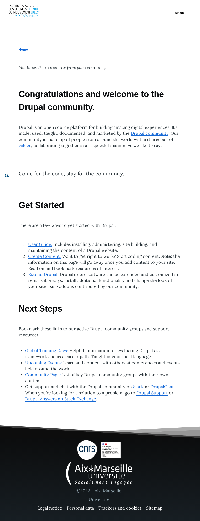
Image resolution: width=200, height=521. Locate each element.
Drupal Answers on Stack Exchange (60, 399)
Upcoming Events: (43, 362)
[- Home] (23, 11)
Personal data (80, 508)
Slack (138, 386)
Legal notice (50, 508)
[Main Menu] (184, 13)
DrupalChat (162, 386)
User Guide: (40, 244)
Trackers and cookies (120, 508)
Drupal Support (152, 393)
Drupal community (149, 133)
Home (23, 49)
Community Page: (43, 374)
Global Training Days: (46, 350)
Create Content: (44, 256)
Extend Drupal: (43, 274)
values (25, 145)
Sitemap (154, 508)
